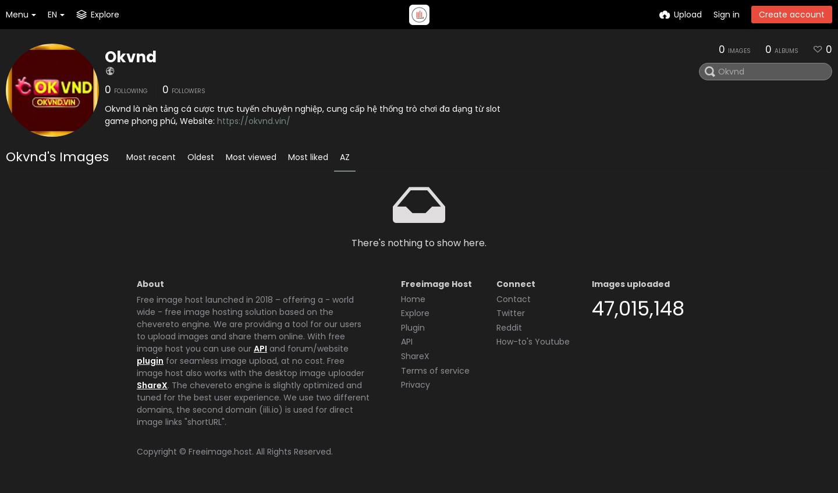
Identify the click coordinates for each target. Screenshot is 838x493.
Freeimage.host (220, 451)
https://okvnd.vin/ (253, 121)
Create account (792, 14)
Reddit (509, 328)
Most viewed (251, 157)
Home (413, 299)
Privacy (415, 385)
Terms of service (435, 371)
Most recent (151, 157)
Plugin (413, 328)
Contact (513, 299)
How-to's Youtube (533, 341)
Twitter (510, 313)
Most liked (308, 157)
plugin (150, 361)
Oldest (200, 157)
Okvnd (131, 57)
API (260, 348)
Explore (415, 313)
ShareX (152, 385)
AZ (345, 157)
